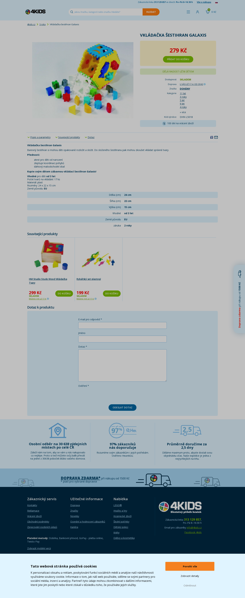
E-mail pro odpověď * (90, 319)
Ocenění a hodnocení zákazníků (87, 521)
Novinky (74, 516)
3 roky (42, 24)
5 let (182, 100)
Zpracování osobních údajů (42, 527)
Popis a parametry (40, 137)
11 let (183, 93)
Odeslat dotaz (122, 407)
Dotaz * (82, 346)
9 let (182, 103)
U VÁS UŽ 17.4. (191, 84)
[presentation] (104, 395)
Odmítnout (190, 585)
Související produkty (69, 137)
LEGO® (117, 505)
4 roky (183, 107)
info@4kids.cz (194, 527)
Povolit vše (190, 566)
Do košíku (64, 293)
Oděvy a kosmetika (124, 538)
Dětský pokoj (120, 527)
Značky (74, 510)
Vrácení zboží (34, 516)
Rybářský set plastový (89, 279)
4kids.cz (31, 24)
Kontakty (32, 505)
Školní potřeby (121, 521)
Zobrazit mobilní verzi (39, 548)
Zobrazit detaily (190, 576)
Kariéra (74, 527)
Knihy (116, 532)
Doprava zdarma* (80, 478)
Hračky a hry (120, 510)
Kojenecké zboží (122, 516)
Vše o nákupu (204, 2)
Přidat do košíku (178, 59)
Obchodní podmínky (38, 521)
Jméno (81, 333)
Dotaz (91, 137)
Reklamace (33, 510)
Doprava (75, 505)
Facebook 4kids (193, 532)
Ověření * (83, 385)
